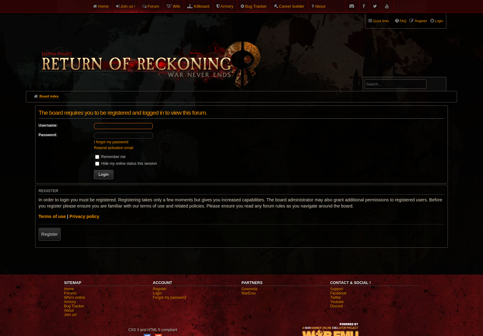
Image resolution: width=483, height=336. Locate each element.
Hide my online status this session (126, 163)
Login (157, 293)
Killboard (201, 6)
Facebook (338, 293)
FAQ (403, 21)
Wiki (177, 6)
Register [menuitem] (421, 21)
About (320, 6)
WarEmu (249, 293)
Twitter (335, 297)
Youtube (337, 302)
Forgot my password (169, 297)
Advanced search (383, 74)
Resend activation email (113, 148)
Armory (227, 6)
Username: (48, 125)
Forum (153, 6)
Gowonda (249, 289)
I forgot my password (111, 142)
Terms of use (52, 216)
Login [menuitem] (439, 21)
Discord (336, 306)
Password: (48, 135)
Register (49, 234)
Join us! (70, 315)
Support (336, 289)
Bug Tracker (256, 6)
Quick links (381, 21)
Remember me (110, 157)
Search (438, 85)
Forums (70, 293)
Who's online (74, 297)
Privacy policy (84, 216)
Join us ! (127, 6)
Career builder (291, 6)
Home (103, 6)
